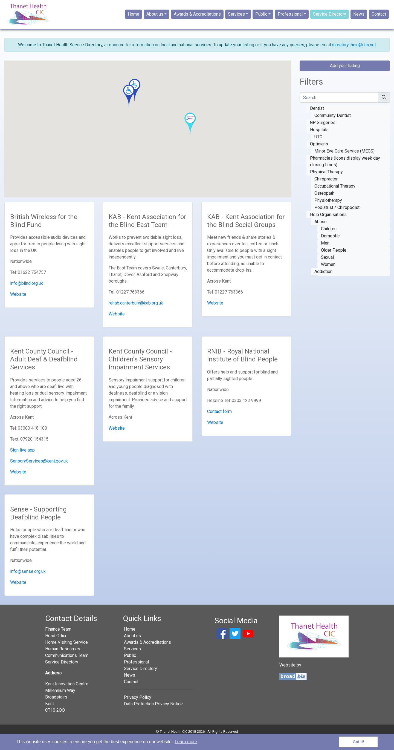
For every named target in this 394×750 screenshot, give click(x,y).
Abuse (320, 233)
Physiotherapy (328, 211)
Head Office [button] (56, 647)
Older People (333, 261)
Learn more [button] (186, 741)
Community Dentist (332, 127)
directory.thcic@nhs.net (354, 56)
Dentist (317, 119)
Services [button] (236, 20)
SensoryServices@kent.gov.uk (39, 472)
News (358, 20)
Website (18, 306)
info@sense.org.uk (28, 583)
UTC (318, 148)
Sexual (327, 268)
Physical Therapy (326, 183)
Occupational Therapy (334, 197)
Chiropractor (326, 190)
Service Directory (329, 20)
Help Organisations (328, 226)
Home (133, 20)
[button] (129, 107)
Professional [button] (290, 20)
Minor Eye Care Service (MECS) (344, 162)
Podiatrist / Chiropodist (337, 219)
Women (328, 275)
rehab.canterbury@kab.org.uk (136, 314)
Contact (379, 20)
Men (325, 254)
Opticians (319, 155)
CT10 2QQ (55, 721)
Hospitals (319, 141)
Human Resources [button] (62, 660)
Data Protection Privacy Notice (153, 715)
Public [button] (261, 20)
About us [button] (154, 20)
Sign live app (22, 461)
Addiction (323, 283)
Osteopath (324, 204)
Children (329, 240)
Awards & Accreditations (197, 20)
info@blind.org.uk (26, 295)
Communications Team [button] (66, 666)
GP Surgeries (322, 134)
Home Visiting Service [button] (66, 653)
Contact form (219, 423)
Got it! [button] (358, 742)
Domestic (330, 247)
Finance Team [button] (58, 640)
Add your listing (345, 77)
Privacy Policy (137, 708)
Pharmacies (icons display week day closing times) (345, 173)
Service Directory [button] (61, 673)
